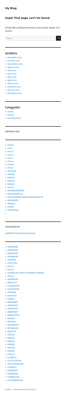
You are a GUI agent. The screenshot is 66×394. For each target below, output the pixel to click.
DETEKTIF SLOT (12, 233)
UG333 (10, 155)
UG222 (10, 151)
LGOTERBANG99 (15, 380)
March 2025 (12, 83)
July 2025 (11, 70)
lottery (10, 115)
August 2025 (13, 67)
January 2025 (13, 90)
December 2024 (14, 93)
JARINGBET (12, 302)
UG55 (10, 158)
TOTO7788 (12, 263)
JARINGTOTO (13, 315)
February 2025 (14, 87)
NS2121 (10, 266)
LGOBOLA (11, 357)
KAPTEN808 (13, 210)
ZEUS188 (11, 321)
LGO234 (11, 354)
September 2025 (15, 64)
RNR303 (11, 203)
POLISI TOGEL (28, 233)
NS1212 (10, 269)
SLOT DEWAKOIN (15, 364)
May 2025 (11, 77)
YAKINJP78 (12, 370)
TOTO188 (11, 171)
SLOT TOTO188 (14, 360)
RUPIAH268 (12, 328)
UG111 (10, 148)
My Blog (11, 8)
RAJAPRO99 (12, 374)
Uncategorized (14, 118)
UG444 (10, 161)
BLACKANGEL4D (15, 194)
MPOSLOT (12, 282)
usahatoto (12, 295)
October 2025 (13, 60)
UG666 (10, 164)
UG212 (10, 187)
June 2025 (12, 74)
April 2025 (12, 80)
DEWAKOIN (12, 247)
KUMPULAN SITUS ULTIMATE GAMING (25, 273)
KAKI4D (11, 174)
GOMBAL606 (13, 377)
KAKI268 (11, 331)
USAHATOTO (13, 286)
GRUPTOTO (12, 305)
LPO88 (10, 145)
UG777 (10, 168)
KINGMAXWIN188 (15, 190)
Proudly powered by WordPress (24, 390)
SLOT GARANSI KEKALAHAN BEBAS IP (25, 197)
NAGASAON (12, 200)
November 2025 (14, 57)
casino (10, 111)
